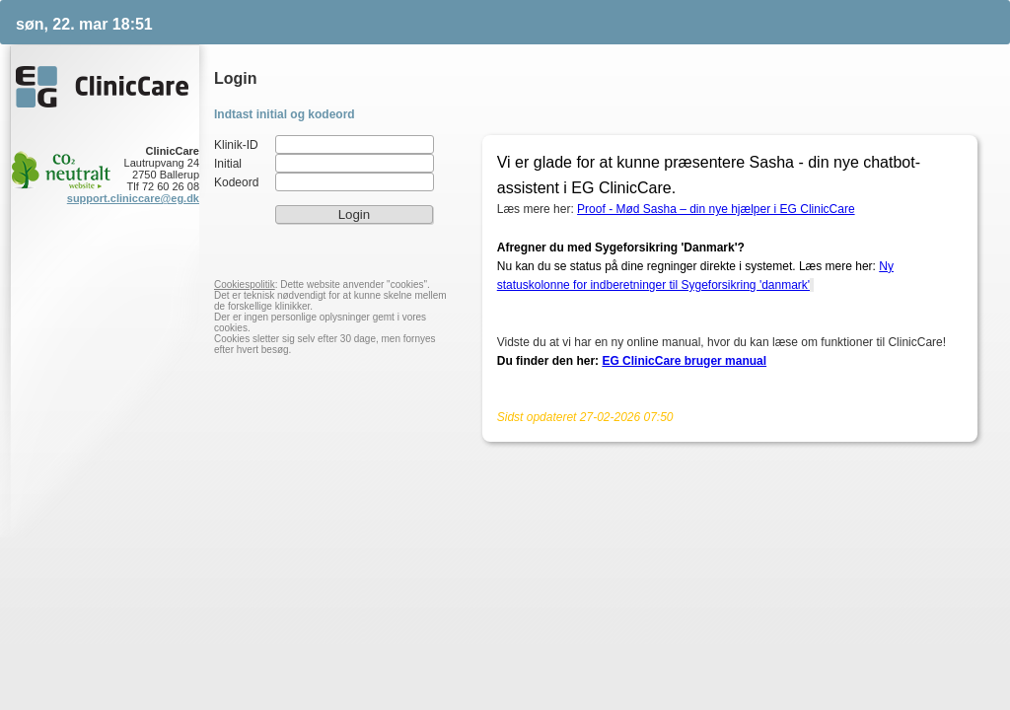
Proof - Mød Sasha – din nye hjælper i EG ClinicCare (715, 209)
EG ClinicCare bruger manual (684, 361)
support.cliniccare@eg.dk (133, 198)
